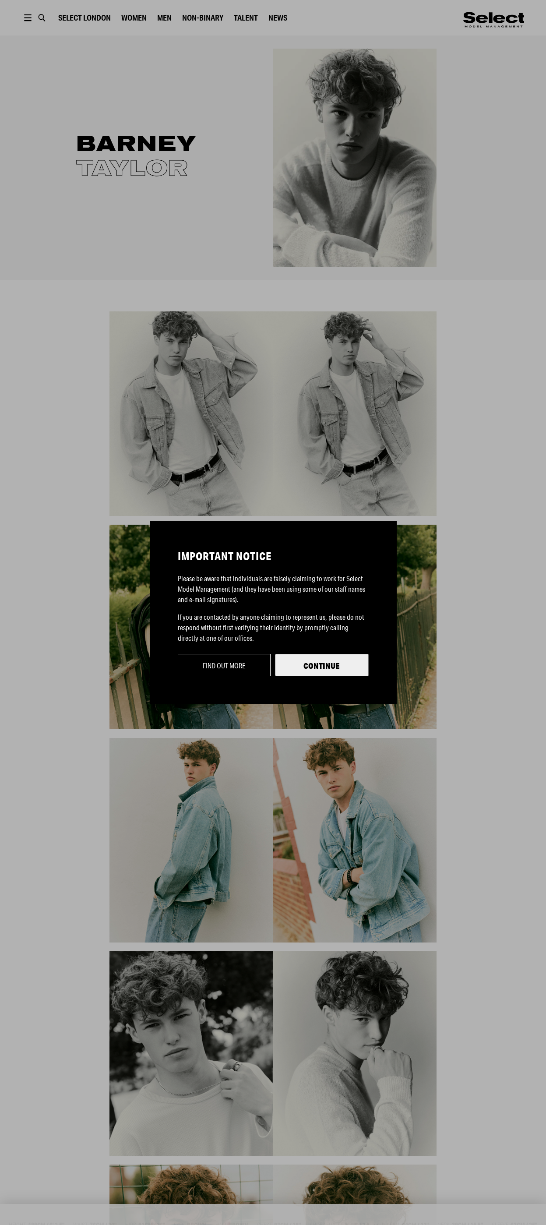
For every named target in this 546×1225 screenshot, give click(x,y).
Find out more (224, 665)
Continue (321, 665)
